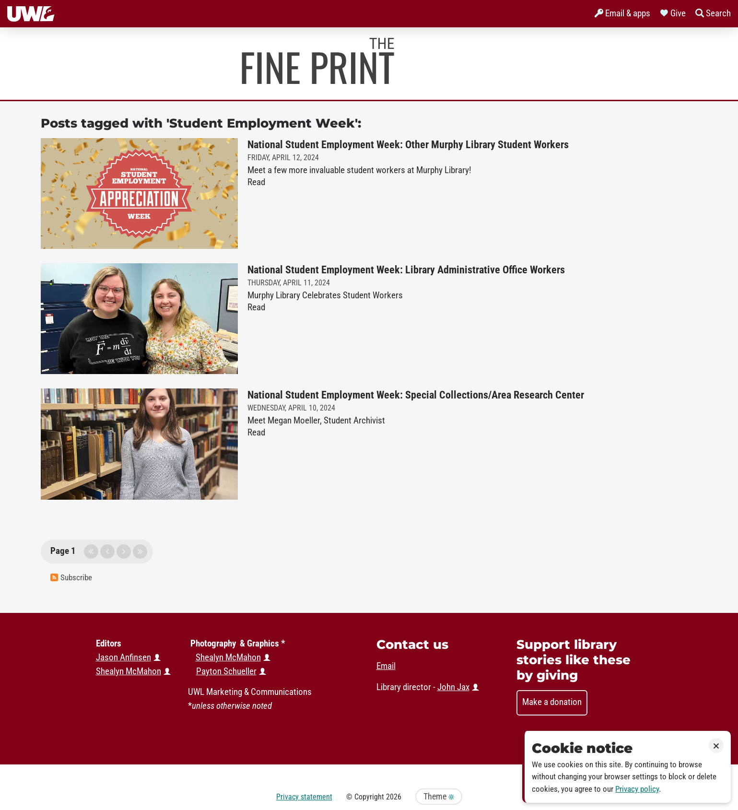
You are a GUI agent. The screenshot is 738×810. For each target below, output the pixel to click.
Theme (438, 796)
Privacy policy (637, 789)
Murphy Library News (317, 61)
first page (91, 551)
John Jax (453, 687)
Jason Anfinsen (123, 657)
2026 (393, 796)
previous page (107, 551)
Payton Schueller (226, 671)
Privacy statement (304, 796)
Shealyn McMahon (228, 657)
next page (124, 551)
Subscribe (71, 577)
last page (140, 551)
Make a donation (552, 702)
